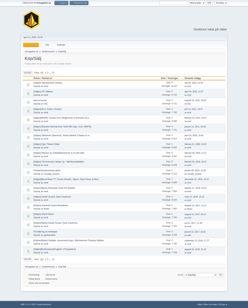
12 (53, 72)
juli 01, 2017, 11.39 (193, 223)
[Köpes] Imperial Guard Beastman (50, 205)
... (50, 72)
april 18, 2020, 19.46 (194, 135)
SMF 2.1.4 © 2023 (28, 304)
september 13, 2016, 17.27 (197, 240)
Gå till (180, 275)
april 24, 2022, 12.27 (194, 91)
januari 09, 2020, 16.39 (195, 170)
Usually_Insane (52, 174)
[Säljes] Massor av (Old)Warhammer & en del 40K (58, 153)
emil (46, 86)
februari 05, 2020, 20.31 (195, 162)
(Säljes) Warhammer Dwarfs (47, 82)
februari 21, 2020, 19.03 (195, 144)
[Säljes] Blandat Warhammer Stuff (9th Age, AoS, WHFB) (62, 126)
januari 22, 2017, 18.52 (195, 232)
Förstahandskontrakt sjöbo (46, 170)
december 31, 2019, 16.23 (197, 179)
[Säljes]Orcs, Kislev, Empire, (47, 109)
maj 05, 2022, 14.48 (194, 83)
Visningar (173, 78)
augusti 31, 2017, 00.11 (195, 214)
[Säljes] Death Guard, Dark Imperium (52, 196)
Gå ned (27, 73)
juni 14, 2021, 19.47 (194, 109)
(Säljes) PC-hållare (43, 91)
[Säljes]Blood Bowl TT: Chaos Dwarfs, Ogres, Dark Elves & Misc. (66, 179)
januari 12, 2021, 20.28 (195, 126)
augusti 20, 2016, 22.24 (195, 249)
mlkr (189, 235)
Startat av (47, 78)
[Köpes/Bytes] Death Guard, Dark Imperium (55, 223)
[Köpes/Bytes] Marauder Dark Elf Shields (54, 188)
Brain (46, 208)
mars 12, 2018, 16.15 (194, 197)
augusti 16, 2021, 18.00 (195, 100)
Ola (46, 103)
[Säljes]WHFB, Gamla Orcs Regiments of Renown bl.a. (61, 118)
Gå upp (27, 259)
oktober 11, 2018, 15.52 (195, 188)
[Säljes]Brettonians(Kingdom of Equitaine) (54, 249)
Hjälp (200, 304)
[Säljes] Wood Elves (43, 214)
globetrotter (49, 235)
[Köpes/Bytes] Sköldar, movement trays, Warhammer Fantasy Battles (68, 240)
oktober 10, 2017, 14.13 (195, 205)
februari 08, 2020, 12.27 (195, 153)
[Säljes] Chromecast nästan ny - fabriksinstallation (58, 161)
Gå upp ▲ (223, 304)
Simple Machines (44, 304)
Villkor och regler (210, 304)
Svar (163, 78)
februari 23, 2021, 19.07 (195, 118)
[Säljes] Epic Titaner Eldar (46, 144)
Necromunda (39, 100)
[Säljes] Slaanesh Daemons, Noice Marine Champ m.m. (61, 135)
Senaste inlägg (194, 78)
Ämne (36, 78)
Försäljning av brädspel (45, 231)
